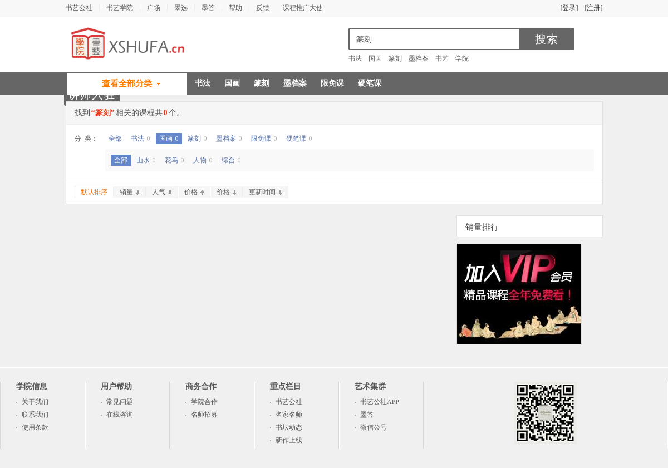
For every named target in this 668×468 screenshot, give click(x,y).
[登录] (569, 8)
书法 (355, 58)
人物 (203, 160)
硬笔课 (369, 83)
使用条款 (35, 427)
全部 (115, 138)
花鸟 (174, 160)
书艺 (442, 58)
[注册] (594, 8)
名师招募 (204, 414)
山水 (146, 160)
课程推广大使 (303, 8)
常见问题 (119, 402)
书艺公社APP (379, 402)
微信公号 (373, 427)
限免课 (332, 83)
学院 (462, 58)
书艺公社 (79, 8)
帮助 (235, 8)
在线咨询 (119, 414)
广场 (153, 8)
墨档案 (419, 58)
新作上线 (289, 440)
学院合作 (204, 402)
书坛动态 (289, 427)
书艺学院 (119, 8)
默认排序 (94, 192)
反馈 (262, 8)
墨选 (181, 8)
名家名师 (289, 414)
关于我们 (35, 402)
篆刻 (395, 58)
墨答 (208, 8)
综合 (231, 160)
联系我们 (35, 414)
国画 (375, 58)
